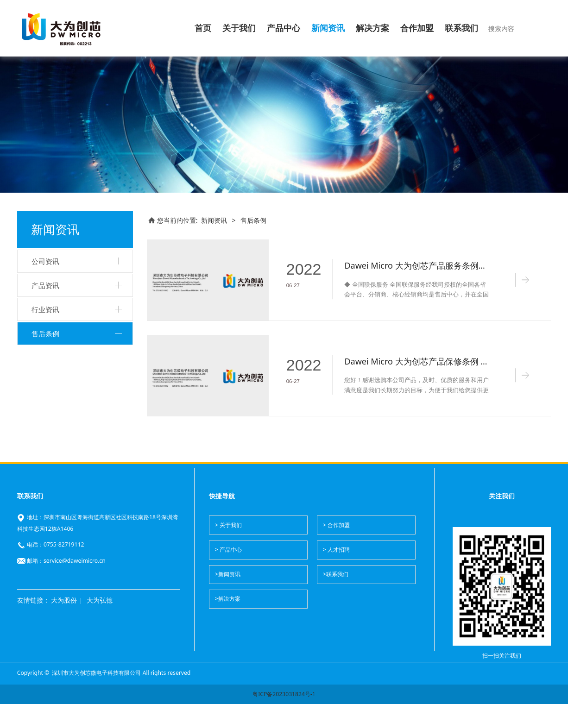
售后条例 (45, 333)
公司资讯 (45, 261)
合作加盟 (417, 28)
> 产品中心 (228, 549)
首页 (203, 28)
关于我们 (239, 28)
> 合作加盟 (336, 525)
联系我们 (461, 28)
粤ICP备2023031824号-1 (284, 694)
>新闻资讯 (227, 574)
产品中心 (283, 28)
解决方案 (372, 28)
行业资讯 (45, 309)
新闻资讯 (328, 28)
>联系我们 (335, 574)
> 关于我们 (228, 525)
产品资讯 (45, 285)
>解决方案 (227, 599)
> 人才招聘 (336, 549)
